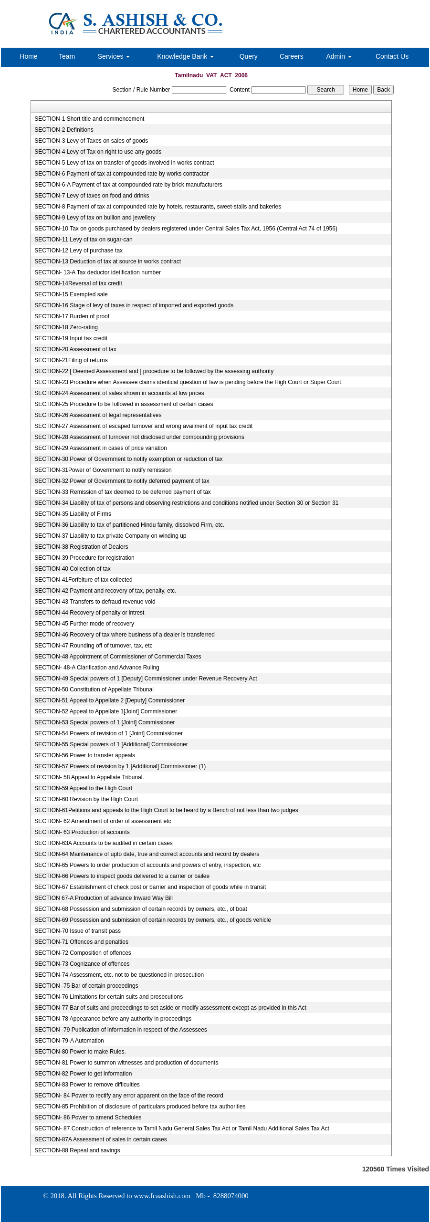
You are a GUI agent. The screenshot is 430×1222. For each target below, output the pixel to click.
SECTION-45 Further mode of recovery (84, 623)
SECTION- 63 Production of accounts (81, 832)
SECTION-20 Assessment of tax (75, 349)
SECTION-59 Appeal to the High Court (83, 788)
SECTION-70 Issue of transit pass (77, 931)
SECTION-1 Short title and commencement (89, 118)
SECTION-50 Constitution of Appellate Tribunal (93, 689)
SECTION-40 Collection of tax (72, 568)
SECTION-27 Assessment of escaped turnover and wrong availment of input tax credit (143, 426)
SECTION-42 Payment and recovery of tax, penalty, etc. (105, 590)
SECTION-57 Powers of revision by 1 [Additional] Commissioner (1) (120, 766)
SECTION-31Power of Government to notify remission (102, 470)
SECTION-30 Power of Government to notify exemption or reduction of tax (128, 459)
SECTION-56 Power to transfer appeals (84, 755)
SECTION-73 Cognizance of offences (81, 964)
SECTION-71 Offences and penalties (81, 942)
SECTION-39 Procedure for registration (84, 557)
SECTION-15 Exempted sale (70, 294)
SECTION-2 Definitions (63, 129)
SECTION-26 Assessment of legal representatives (97, 415)
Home (28, 56)
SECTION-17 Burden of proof (71, 316)
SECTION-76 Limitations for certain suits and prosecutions (108, 996)
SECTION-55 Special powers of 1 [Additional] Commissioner (111, 744)
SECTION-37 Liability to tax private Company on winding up (110, 536)
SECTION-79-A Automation (69, 1040)
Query (249, 56)
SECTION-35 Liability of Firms (72, 514)
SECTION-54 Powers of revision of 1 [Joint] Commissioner (108, 733)
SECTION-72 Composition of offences (82, 953)
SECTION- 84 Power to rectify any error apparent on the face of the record (128, 1095)
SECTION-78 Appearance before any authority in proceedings (112, 1018)
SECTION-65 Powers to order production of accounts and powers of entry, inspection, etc (147, 865)
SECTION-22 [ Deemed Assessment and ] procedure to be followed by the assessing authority (153, 371)
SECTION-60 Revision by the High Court (86, 799)
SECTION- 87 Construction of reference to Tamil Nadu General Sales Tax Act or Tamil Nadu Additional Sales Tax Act (181, 1128)
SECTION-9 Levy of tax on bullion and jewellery (94, 217)
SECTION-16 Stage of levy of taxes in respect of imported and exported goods (133, 305)
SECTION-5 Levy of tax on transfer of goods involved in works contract (124, 162)
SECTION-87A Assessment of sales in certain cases (100, 1139)
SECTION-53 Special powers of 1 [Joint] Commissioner (104, 722)
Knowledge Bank (185, 56)
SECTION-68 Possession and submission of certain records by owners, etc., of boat (140, 909)
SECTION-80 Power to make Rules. (80, 1051)
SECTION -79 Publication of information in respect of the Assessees (120, 1029)
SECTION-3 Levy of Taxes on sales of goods (91, 140)
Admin (339, 56)
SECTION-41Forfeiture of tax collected (83, 579)
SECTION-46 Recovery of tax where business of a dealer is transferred (124, 634)
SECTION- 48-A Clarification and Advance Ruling (96, 667)
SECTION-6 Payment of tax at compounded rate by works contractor (121, 173)
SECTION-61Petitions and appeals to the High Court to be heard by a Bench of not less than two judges (166, 810)
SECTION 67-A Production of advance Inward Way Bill (103, 898)
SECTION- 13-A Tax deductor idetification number (97, 272)
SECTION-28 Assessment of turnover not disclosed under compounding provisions (139, 437)
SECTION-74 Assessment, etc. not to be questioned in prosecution (119, 974)
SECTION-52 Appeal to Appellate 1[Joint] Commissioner (105, 711)
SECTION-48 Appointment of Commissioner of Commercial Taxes (117, 656)
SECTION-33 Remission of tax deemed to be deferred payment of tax (122, 492)
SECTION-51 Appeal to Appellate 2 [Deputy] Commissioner (109, 700)
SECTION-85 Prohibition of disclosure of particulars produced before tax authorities (139, 1106)
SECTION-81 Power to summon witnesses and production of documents (126, 1062)
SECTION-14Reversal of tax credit (78, 283)
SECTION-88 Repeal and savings (77, 1150)
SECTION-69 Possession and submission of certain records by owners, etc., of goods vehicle (152, 920)
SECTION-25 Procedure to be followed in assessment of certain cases (123, 404)
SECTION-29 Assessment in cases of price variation (100, 448)
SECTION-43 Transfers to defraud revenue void (94, 601)
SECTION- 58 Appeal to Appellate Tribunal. (89, 777)
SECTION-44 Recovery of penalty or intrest (89, 612)
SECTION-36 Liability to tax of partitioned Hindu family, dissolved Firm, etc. (129, 525)
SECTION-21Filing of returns (70, 360)
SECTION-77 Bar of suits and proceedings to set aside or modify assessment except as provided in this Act (170, 1007)
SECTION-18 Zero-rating (66, 327)
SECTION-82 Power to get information (83, 1073)
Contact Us (392, 56)
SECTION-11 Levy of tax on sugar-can (83, 239)
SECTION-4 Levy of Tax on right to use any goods (97, 151)
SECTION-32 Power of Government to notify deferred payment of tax (121, 481)
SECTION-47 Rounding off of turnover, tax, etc (93, 645)
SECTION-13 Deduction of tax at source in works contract (107, 261)
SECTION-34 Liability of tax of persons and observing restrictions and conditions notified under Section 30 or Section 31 (186, 503)
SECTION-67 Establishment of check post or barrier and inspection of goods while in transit (150, 887)
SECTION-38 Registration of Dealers (81, 546)
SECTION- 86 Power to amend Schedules (87, 1117)
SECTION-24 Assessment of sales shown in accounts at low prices (119, 393)
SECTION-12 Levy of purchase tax (78, 250)
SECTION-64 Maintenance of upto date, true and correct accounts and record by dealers (146, 854)
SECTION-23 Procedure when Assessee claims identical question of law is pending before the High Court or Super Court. (188, 382)
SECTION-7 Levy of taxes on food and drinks (91, 195)
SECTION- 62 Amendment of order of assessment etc (102, 821)
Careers (292, 56)
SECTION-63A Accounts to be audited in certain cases (103, 843)
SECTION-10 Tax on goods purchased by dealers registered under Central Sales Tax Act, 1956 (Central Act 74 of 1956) (185, 228)
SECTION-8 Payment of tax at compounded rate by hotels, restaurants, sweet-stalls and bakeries (157, 206)
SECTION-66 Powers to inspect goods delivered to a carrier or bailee (122, 876)
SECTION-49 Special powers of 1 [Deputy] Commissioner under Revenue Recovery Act (145, 678)
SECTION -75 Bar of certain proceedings (86, 985)
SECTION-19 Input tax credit (70, 338)
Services (114, 56)
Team (67, 56)
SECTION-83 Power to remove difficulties (87, 1084)
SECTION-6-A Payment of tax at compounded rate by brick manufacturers (128, 184)
